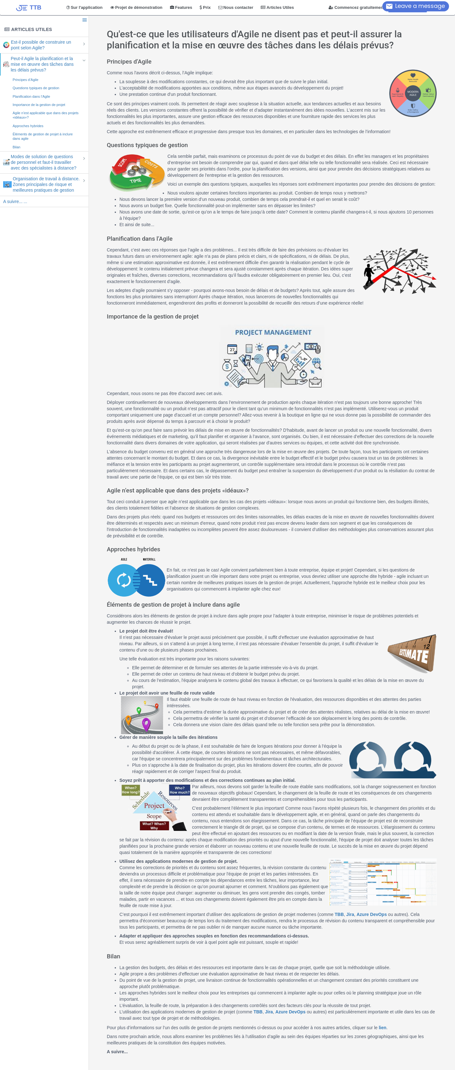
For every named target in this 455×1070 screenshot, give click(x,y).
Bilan (16, 147)
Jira (350, 914)
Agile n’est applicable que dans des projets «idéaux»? (46, 115)
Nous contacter (235, 7)
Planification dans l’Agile (31, 96)
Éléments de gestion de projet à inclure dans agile (43, 136)
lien (382, 1027)
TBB (339, 914)
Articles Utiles (277, 7)
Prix (205, 7)
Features (181, 7)
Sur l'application (84, 7)
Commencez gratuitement (357, 7)
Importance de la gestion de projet (39, 105)
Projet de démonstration (136, 7)
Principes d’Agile (25, 80)
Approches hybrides (28, 126)
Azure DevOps (372, 914)
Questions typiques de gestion (36, 88)
